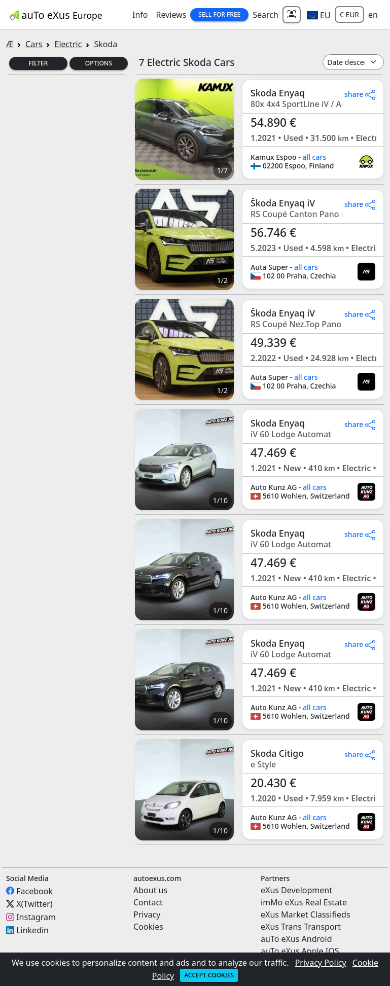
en (373, 14)
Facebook (34, 890)
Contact (148, 902)
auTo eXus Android (296, 938)
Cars (33, 44)
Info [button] (140, 14)
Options (98, 63)
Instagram (36, 917)
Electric (68, 44)
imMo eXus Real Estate (304, 902)
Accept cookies (209, 975)
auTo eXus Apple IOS (300, 951)
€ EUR (349, 14)
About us (150, 890)
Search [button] (265, 14)
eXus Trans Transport (301, 926)
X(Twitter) (34, 903)
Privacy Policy (320, 962)
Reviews (171, 14)
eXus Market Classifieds (305, 914)
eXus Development (296, 890)
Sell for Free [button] (219, 14)
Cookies (148, 926)
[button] (319, 14)
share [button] (359, 94)
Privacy (146, 914)
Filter (38, 63)
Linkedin (32, 930)
